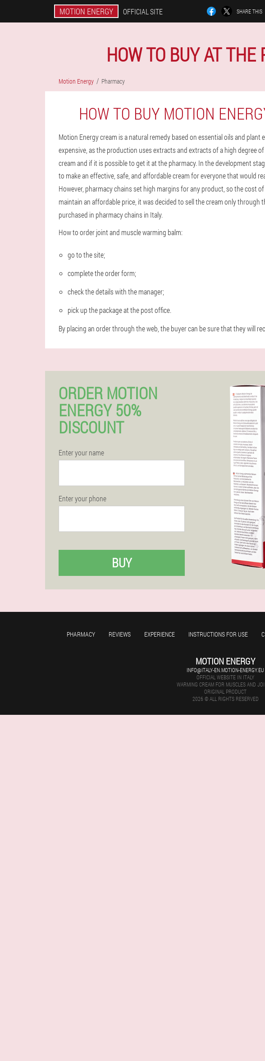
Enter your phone (82, 498)
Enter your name (81, 452)
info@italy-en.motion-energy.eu (225, 669)
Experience (159, 634)
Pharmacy (81, 634)
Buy (122, 562)
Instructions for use (218, 634)
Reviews (120, 634)
